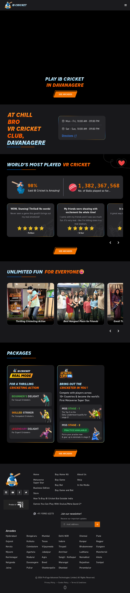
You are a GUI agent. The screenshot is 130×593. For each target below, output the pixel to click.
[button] (125, 5)
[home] (15, 5)
